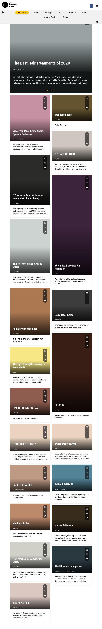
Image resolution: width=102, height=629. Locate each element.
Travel (36, 12)
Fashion (72, 12)
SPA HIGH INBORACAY (25, 408)
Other (65, 17)
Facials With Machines (25, 328)
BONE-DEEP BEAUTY (66, 443)
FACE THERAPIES (22, 485)
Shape (57, 410)
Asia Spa (57, 119)
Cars (84, 12)
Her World (18, 69)
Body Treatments (64, 314)
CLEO (56, 273)
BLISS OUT (61, 405)
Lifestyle (49, 12)
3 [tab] (54, 90)
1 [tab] (47, 90)
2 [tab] (51, 90)
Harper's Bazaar (60, 489)
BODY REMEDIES (64, 484)
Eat (26, 12)
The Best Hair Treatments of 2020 (41, 63)
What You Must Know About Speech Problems (28, 132)
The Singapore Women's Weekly (65, 571)
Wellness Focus (63, 114)
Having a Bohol (21, 523)
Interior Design (50, 17)
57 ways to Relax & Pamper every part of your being (28, 197)
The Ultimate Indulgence (68, 566)
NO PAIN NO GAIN (65, 154)
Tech (61, 12)
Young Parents (18, 139)
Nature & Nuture (64, 525)
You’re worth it (21, 602)
